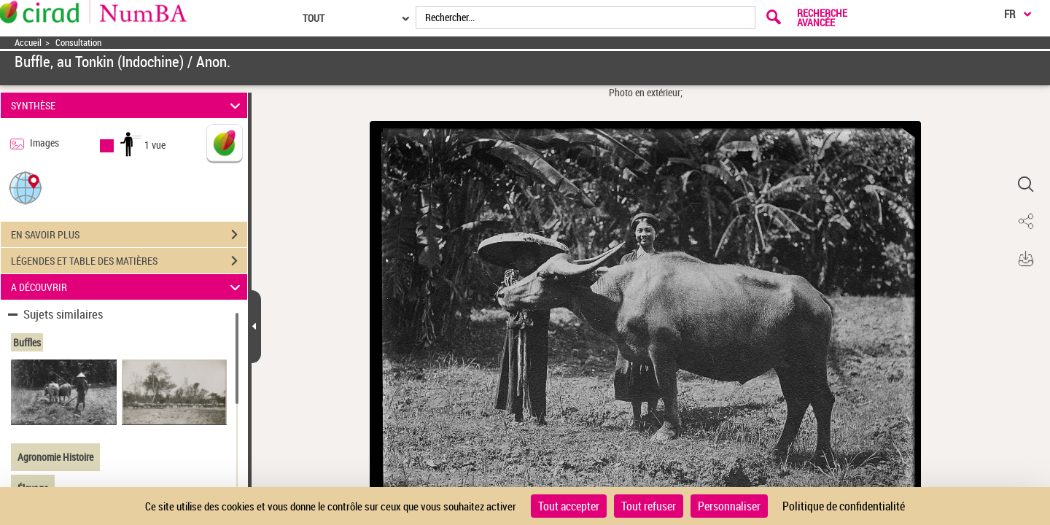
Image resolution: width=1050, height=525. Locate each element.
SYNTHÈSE (128, 105)
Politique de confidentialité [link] (843, 506)
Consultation (78, 42)
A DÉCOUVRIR (128, 287)
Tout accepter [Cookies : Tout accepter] (568, 506)
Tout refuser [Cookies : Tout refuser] (648, 506)
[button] (25, 187)
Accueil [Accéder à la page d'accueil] (28, 42)
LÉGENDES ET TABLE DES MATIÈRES (129, 261)
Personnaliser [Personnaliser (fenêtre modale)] (729, 506)
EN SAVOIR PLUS (129, 235)
